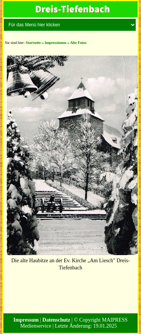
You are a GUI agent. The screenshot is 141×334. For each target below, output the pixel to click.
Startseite (33, 43)
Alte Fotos (78, 43)
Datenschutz (56, 320)
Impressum (26, 320)
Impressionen (56, 43)
